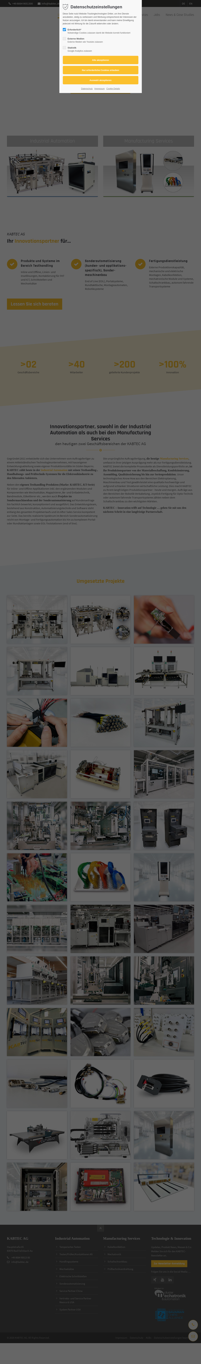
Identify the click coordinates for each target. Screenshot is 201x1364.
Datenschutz (87, 88)
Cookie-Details (113, 88)
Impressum (99, 88)
